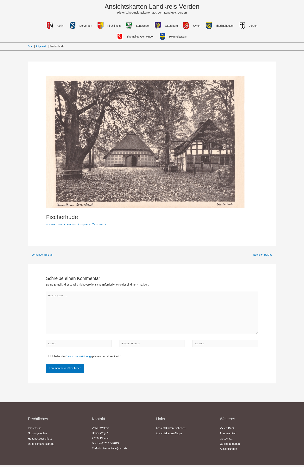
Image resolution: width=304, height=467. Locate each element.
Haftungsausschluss (40, 440)
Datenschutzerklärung (79, 359)
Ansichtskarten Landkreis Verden (152, 6)
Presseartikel (228, 435)
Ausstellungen (228, 450)
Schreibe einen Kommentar (62, 224)
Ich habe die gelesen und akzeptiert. (84, 359)
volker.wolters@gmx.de (114, 450)
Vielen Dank (227, 430)
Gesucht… (226, 440)
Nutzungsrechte (37, 435)
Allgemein (87, 224)
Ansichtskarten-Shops (169, 435)
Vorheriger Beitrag (41, 255)
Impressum (34, 430)
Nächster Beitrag (264, 255)
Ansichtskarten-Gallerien (171, 430)
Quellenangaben (230, 445)
